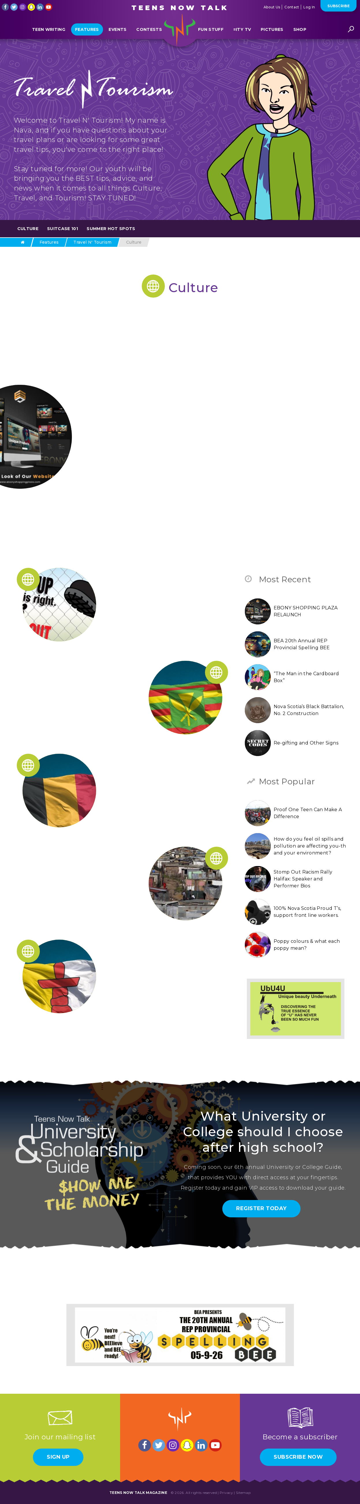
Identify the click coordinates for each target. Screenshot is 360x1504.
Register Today (261, 1208)
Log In (309, 7)
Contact (291, 7)
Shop (299, 32)
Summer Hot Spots (111, 228)
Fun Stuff (210, 32)
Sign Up (58, 1457)
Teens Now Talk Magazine (138, 1492)
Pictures (272, 32)
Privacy (226, 1492)
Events (117, 32)
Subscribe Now (298, 1457)
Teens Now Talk (180, 7)
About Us (272, 7)
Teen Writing (48, 32)
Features (87, 32)
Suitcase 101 (62, 228)
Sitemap (243, 1492)
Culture (27, 228)
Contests (149, 32)
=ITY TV (242, 32)
